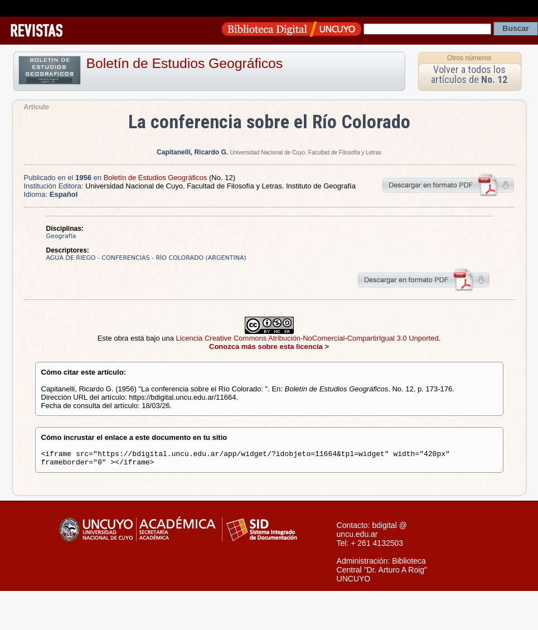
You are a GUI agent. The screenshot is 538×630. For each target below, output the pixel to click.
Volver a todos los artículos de (469, 74)
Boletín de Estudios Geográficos (184, 63)
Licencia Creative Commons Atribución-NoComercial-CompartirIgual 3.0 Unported (307, 338)
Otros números (469, 58)
